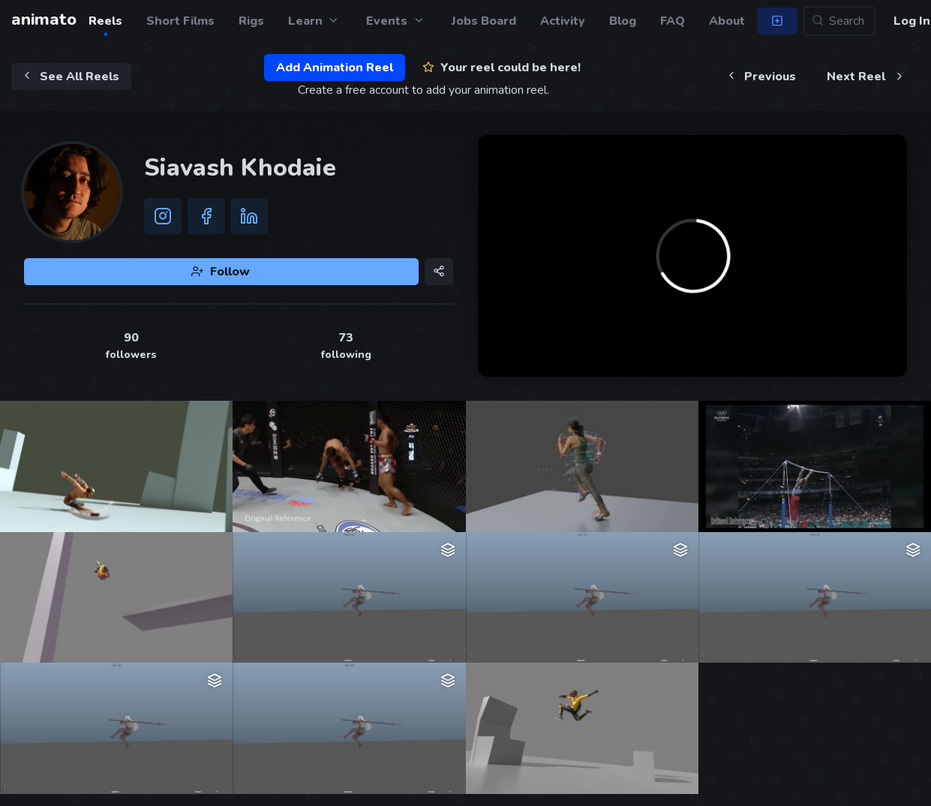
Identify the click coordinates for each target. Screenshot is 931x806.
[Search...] (839, 21)
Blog (622, 21)
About (727, 21)
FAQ (672, 21)
